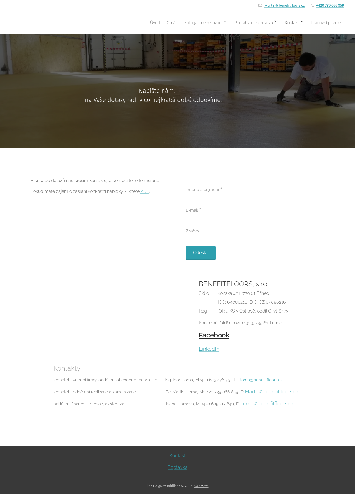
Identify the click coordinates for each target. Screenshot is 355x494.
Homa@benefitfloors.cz (260, 379)
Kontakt (177, 455)
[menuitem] (129, 22)
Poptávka (177, 467)
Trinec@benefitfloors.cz (267, 403)
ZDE (145, 191)
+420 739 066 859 (330, 5)
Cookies (201, 485)
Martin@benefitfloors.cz (284, 5)
